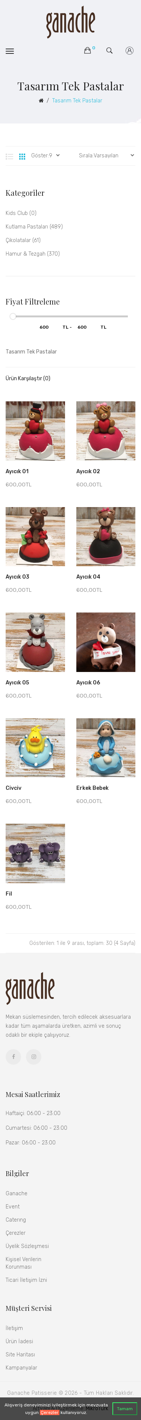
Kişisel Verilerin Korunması (23, 1263)
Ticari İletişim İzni (26, 1280)
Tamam (125, 1408)
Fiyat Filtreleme (33, 301)
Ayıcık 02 (88, 471)
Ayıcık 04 (88, 577)
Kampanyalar (21, 1368)
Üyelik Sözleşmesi (27, 1246)
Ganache (16, 1193)
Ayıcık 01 (17, 471)
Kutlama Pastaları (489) (34, 227)
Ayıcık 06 (88, 683)
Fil (9, 894)
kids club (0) (21, 213)
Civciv (13, 788)
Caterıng (16, 1220)
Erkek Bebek (92, 788)
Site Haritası (20, 1354)
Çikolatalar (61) (23, 240)
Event (13, 1207)
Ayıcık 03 (17, 577)
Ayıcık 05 (17, 683)
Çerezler (50, 1412)
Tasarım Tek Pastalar (77, 101)
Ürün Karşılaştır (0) (28, 378)
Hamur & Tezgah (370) (33, 254)
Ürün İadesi (19, 1341)
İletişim (14, 1328)
